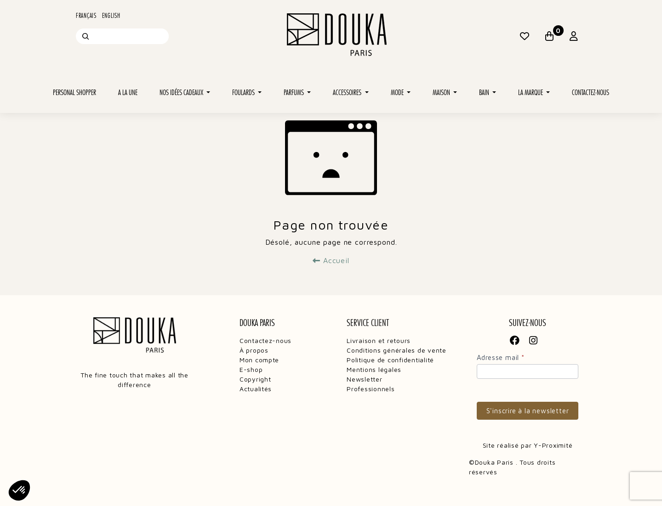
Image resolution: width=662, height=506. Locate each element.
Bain (485, 92)
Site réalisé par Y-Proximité (528, 445)
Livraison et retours (379, 340)
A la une (127, 92)
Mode (398, 92)
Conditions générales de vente (396, 350)
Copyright (255, 379)
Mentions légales (374, 369)
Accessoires (348, 92)
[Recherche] (85, 36)
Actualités (256, 389)
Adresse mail (501, 357)
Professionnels (370, 389)
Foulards (244, 92)
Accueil (331, 260)
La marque (531, 92)
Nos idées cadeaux (182, 92)
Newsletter (364, 379)
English (111, 15)
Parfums (294, 92)
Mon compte (259, 360)
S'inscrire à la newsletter (527, 411)
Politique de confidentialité (390, 360)
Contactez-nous (590, 92)
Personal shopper (74, 92)
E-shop (251, 369)
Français (86, 15)
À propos (254, 350)
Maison (442, 92)
